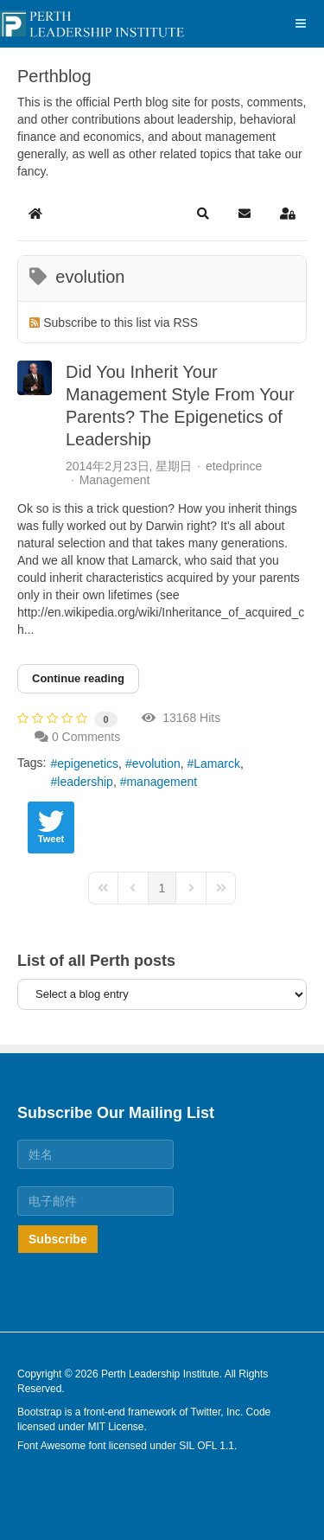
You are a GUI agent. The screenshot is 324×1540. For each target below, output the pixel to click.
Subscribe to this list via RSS (120, 322)
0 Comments (86, 737)
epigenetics (87, 763)
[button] (203, 213)
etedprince (234, 466)
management (161, 782)
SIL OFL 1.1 (206, 1446)
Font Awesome (51, 1446)
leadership (85, 782)
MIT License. (116, 1427)
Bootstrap (39, 1412)
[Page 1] (162, 888)
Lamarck (217, 763)
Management (114, 480)
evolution (156, 763)
